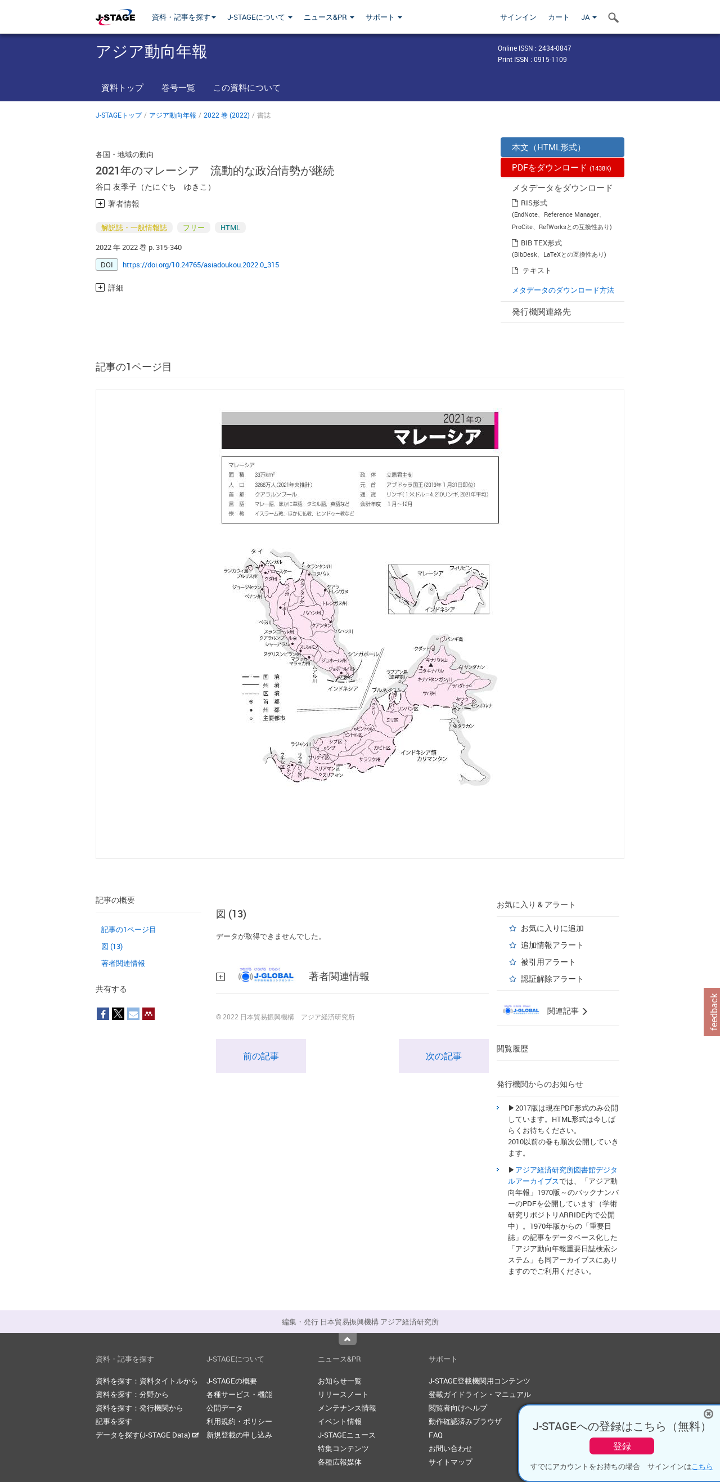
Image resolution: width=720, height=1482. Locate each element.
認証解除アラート (552, 978)
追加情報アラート (552, 944)
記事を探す (114, 1421)
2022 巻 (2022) (227, 114)
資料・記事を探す (184, 17)
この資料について (247, 87)
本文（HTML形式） (549, 147)
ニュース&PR (329, 17)
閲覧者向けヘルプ (458, 1408)
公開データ (224, 1408)
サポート (384, 17)
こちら (702, 1466)
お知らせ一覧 (340, 1381)
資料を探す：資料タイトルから (147, 1381)
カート (559, 17)
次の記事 (444, 1056)
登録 (622, 1446)
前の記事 (261, 1056)
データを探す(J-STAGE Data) (147, 1435)
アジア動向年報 (172, 114)
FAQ (436, 1435)
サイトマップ (450, 1462)
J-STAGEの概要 (231, 1381)
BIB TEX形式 (541, 243)
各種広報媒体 (340, 1462)
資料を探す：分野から (132, 1394)
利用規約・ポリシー (239, 1421)
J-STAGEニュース (347, 1435)
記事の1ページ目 (128, 929)
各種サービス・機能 (239, 1394)
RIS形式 (534, 203)
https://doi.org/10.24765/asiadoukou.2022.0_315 (201, 264)
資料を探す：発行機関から (139, 1408)
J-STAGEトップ (119, 114)
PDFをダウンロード (561, 167)
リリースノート (343, 1394)
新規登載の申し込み (239, 1435)
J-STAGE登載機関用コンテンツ (479, 1381)
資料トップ (122, 87)
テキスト (537, 270)
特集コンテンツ (343, 1448)
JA (589, 17)
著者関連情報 (123, 963)
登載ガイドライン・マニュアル (480, 1394)
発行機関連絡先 (541, 311)
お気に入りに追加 (552, 928)
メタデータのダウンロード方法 (563, 290)
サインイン (518, 17)
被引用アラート (548, 961)
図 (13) (112, 946)
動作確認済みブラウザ (465, 1421)
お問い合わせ (450, 1448)
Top (348, 1339)
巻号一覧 (178, 87)
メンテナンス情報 (347, 1408)
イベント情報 (340, 1421)
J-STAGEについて (259, 17)
